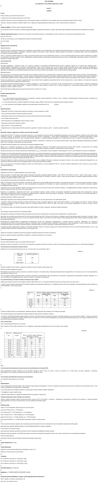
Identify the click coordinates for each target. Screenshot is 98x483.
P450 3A (32, 157)
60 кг (20, 255)
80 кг (20, 257)
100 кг (20, 260)
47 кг (19, 244)
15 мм (59, 98)
